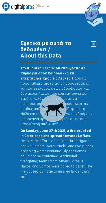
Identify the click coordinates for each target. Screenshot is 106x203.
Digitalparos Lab (25, 6)
